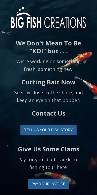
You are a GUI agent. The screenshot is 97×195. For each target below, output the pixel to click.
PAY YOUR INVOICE (48, 184)
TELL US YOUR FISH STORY (48, 130)
